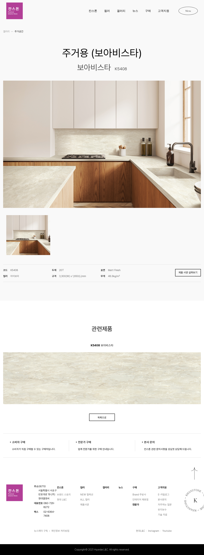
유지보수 (162, 509)
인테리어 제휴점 (140, 499)
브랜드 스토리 (64, 494)
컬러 (107, 11)
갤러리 (121, 11)
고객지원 (163, 11)
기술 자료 (162, 514)
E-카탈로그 (163, 494)
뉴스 (135, 11)
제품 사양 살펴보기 (188, 272)
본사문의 (162, 499)
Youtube (167, 530)
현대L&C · (142, 530)
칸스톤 (93, 11)
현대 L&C (62, 499)
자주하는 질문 (165, 504)
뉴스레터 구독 (42, 530)
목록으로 (102, 417)
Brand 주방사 (139, 494)
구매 (148, 11)
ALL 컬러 (85, 499)
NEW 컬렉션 (86, 494)
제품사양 (84, 504)
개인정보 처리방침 (60, 530)
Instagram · (155, 530)
